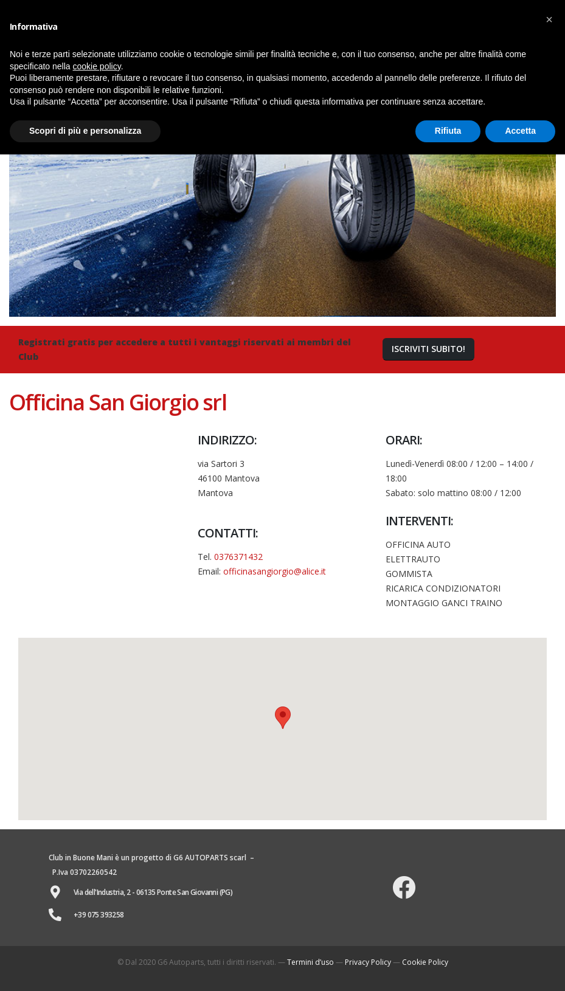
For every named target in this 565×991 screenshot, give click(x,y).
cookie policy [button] (97, 66)
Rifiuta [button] (448, 131)
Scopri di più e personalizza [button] (85, 131)
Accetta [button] (520, 131)
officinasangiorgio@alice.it (274, 571)
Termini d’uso (310, 962)
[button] (428, 349)
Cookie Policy (425, 962)
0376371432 (238, 556)
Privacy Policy (368, 962)
